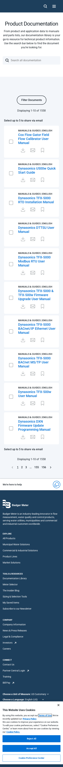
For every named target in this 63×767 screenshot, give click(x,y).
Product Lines (10, 556)
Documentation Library (15, 578)
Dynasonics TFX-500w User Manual (34, 394)
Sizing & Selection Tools (15, 596)
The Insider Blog (11, 590)
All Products (9, 538)
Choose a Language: (14, 699)
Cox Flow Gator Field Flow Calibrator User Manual (33, 139)
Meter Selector (10, 584)
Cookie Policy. (13, 732)
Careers (7, 648)
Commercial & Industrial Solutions (20, 550)
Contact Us (8, 664)
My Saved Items (11, 602)
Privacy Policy (29, 719)
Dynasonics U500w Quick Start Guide (37, 170)
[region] (31, 732)
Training (7, 676)
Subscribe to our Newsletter (17, 608)
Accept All (31, 748)
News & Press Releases (15, 630)
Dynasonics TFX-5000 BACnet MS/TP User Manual (34, 362)
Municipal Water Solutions (16, 544)
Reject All (31, 738)
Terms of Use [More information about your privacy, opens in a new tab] (45, 715)
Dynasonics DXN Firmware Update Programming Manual (34, 425)
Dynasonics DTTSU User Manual (36, 230)
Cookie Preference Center (31, 758)
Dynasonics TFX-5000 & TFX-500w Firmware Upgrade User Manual (36, 295)
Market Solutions (11, 562)
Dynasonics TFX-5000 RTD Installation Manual (36, 200)
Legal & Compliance (13, 636)
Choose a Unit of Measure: (17, 694)
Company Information (14, 624)
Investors (7, 642)
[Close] (58, 705)
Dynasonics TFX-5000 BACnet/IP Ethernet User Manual (36, 329)
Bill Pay (6, 682)
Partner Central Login (14, 670)
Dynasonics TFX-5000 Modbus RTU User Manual (34, 261)
